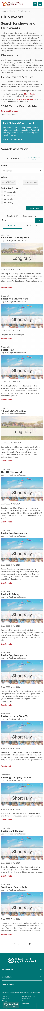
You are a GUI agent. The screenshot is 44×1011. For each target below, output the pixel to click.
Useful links (7, 977)
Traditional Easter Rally (14, 887)
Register (12, 240)
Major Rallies (30, 94)
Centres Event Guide (24, 99)
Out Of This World (11, 472)
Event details (6, 287)
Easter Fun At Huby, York (15, 237)
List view (12, 225)
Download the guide (9, 111)
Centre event (9, 195)
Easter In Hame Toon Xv (14, 716)
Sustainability (25, 1003)
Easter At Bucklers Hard (14, 298)
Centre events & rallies (31, 158)
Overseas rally (10, 192)
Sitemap (24, 1001)
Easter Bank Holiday (12, 831)
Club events (12, 158)
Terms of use (5, 998)
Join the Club (7, 969)
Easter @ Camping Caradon (16, 777)
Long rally (8, 199)
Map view (31, 225)
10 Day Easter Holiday (13, 410)
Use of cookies (6, 996)
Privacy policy (6, 1001)
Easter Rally (7, 349)
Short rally (8, 203)
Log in (3, 240)
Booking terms (26, 998)
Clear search (30, 216)
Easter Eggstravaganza (14, 533)
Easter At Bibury (10, 594)
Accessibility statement (28, 996)
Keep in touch (8, 984)
